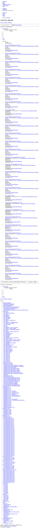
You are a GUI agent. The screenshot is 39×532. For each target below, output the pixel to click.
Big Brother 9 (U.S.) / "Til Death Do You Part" (12, 396)
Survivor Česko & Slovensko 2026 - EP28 (13, 101)
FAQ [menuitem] (4, 2)
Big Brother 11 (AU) (7, 416)
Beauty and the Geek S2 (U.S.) (9, 477)
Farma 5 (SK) (5, 499)
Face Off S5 (5, 488)
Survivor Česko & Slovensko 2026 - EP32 (13, 69)
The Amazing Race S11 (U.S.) (9, 428)
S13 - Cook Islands (6, 324)
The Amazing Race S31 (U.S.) (9, 449)
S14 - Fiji (5, 325)
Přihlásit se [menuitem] (5, 8)
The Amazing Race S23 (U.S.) (9, 441)
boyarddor (8, 217)
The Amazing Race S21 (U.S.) (9, 439)
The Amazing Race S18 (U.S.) (9, 435)
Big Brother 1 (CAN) (7, 409)
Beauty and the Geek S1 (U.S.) (9, 476)
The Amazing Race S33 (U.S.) (9, 451)
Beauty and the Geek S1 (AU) (8, 470)
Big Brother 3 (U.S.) (7, 389)
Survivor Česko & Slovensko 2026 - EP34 (13, 45)
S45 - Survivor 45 (6, 357)
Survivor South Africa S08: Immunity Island (11, 385)
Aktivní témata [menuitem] (5, 5)
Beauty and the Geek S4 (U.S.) (9, 480)
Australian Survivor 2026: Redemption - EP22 (13, 164)
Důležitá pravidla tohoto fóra (8, 303)
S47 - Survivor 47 (6, 359)
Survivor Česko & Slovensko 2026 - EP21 (13, 171)
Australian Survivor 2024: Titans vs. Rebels (11, 371)
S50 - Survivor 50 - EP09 (9, 109)
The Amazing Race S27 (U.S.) (9, 445)
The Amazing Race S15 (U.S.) (9, 432)
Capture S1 (5, 503)
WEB (4, 13)
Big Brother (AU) (6, 415)
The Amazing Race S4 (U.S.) (8, 421)
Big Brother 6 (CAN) (7, 414)
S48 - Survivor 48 (6, 360)
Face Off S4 (5, 487)
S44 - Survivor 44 (6, 355)
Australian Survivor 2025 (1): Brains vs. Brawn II (12, 372)
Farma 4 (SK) (5, 498)
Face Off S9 (5, 492)
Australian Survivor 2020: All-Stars (9, 367)
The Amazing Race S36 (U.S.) (9, 454)
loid (7, 46)
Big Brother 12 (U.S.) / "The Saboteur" (10, 399)
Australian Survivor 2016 (8, 363)
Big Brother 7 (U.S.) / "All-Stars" (9, 393)
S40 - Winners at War (7, 351)
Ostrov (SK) (5, 374)
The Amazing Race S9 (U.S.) (8, 426)
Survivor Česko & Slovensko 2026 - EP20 (13, 179)
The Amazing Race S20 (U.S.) (9, 438)
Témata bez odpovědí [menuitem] (7, 4)
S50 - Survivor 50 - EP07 (9, 195)
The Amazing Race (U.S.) (7, 417)
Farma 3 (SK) (5, 497)
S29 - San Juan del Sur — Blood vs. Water (11, 340)
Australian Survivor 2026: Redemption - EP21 (13, 202)
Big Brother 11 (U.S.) (7, 398)
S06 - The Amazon (6, 317)
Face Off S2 (5, 485)
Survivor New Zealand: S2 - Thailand (10, 382)
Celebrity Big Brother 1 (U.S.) (9, 407)
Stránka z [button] (5, 28)
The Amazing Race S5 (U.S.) (8, 422)
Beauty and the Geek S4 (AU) (8, 473)
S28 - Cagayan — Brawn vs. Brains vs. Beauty (12, 339)
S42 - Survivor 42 (6, 354)
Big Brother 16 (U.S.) (7, 403)
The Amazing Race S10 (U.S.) (9, 427)
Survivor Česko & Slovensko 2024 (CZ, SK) (11, 379)
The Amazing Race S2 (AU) (8, 461)
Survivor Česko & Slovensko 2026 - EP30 (13, 85)
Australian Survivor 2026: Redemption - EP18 (13, 209)
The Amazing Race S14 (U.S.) (9, 431)
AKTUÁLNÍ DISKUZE (7, 305)
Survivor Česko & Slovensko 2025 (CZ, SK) (11, 380)
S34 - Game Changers (7, 345)
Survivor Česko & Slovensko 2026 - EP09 (13, 273)
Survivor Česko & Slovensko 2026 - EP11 (13, 257)
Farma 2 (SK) (5, 496)
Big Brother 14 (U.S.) (7, 401)
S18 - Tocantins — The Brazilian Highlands (11, 329)
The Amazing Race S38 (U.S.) (9, 308)
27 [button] (3, 38)
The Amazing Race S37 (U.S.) (9, 455)
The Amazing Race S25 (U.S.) (9, 443)
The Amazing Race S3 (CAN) (8, 459)
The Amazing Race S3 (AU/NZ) (9, 462)
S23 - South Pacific (7, 334)
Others (4, 502)
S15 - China (5, 326)
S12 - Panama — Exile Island (8, 323)
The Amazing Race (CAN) (8, 456)
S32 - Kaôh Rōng (6, 343)
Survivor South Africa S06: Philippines (10, 383)
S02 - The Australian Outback (8, 313)
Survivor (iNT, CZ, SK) (7, 362)
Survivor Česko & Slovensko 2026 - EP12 (13, 249)
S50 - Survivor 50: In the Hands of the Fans (29, 110)
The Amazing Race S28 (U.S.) (9, 446)
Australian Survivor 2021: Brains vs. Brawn (11, 368)
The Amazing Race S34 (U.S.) (9, 452)
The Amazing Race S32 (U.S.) (9, 450)
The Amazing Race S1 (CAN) (8, 457)
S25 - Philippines (6, 336)
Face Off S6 (5, 489)
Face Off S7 (5, 490)
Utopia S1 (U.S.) (6, 501)
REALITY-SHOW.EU (7, 302)
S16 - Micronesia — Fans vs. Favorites (10, 327)
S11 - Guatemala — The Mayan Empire (10, 322)
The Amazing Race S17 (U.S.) (9, 434)
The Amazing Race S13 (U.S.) (9, 430)
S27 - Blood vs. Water (7, 338)
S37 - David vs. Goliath (7, 348)
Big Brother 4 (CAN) (7, 412)
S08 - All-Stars (6, 319)
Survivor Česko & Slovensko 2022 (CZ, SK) (11, 377)
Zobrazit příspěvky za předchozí (11, 281)
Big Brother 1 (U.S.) (7, 387)
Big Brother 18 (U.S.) (7, 405)
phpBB (6, 524)
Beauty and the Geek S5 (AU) (8, 474)
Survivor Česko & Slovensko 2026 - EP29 (13, 93)
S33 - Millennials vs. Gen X (8, 344)
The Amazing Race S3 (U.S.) (8, 420)
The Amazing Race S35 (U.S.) (9, 453)
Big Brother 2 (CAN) (7, 410)
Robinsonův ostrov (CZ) (7, 375)
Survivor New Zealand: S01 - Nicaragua (10, 381)
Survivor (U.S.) (6, 508)
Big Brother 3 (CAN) (7, 411)
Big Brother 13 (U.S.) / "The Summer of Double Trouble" (14, 400)
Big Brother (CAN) (6, 408)
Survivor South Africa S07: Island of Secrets (11, 384)
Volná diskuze (6, 519)
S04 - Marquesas (6, 315)
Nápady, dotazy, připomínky (8, 304)
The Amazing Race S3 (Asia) (8, 467)
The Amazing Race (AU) (7, 460)
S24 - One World (6, 335)
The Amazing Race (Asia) (7, 464)
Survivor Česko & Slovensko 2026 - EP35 (13, 53)
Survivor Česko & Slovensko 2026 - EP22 (13, 149)
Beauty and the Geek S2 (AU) (8, 471)
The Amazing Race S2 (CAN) (8, 458)
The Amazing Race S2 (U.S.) (8, 419)
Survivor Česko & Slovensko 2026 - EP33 (13, 61)
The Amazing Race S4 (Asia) (8, 468)
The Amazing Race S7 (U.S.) (8, 424)
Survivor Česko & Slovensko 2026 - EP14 (13, 232)
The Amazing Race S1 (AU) (8, 463)
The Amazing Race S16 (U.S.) (9, 433)
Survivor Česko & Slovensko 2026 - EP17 (13, 216)
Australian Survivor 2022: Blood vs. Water (11, 369)
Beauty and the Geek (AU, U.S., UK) (9, 469)
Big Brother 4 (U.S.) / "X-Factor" (9, 390)
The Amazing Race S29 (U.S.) (9, 447)
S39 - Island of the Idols (7, 350)
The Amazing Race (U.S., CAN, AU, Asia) (11, 511)
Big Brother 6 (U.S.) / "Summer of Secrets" (11, 392)
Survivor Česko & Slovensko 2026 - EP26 (13, 116)
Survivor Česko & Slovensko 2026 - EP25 (13, 124)
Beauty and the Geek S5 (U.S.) (9, 481)
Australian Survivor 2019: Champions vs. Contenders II (13, 366)
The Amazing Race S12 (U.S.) (9, 429)
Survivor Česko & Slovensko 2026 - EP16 (13, 224)
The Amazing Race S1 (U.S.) (8, 418)
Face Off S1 (5, 484)
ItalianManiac (8, 110)
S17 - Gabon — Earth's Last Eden (9, 328)
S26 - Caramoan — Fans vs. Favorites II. (10, 337)
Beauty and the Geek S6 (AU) (8, 475)
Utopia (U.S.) (5, 500)
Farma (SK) (5, 494)
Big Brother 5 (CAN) (7, 413)
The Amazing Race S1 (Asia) (8, 465)
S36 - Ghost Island (6, 347)
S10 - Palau (5, 321)
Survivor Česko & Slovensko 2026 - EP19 (13, 187)
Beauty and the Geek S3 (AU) (8, 472)
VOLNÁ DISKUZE (6, 518)
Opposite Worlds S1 (7, 504)
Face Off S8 (5, 491)
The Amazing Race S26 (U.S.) (9, 444)
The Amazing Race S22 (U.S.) (9, 440)
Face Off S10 (5, 493)
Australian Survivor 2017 (8, 364)
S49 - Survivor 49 (6, 361)
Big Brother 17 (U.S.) (7, 404)
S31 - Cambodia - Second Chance (9, 342)
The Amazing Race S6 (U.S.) (8, 423)
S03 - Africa (5, 314)
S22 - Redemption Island (8, 333)
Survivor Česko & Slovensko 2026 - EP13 (13, 240)
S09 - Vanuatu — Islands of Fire (9, 320)
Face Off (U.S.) (5, 483)
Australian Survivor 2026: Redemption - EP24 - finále (15, 157)
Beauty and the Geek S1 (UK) (8, 482)
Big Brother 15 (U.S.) (7, 402)
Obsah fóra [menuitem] (5, 1)
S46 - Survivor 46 (6, 358)
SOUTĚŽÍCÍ (5, 507)
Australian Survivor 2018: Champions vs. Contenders (13, 365)
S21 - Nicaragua (6, 332)
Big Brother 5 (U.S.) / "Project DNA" (10, 391)
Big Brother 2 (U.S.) (7, 388)
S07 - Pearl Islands (6, 318)
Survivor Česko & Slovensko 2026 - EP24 (13, 132)
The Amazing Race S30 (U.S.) (9, 448)
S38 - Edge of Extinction (8, 349)
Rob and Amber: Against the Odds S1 (10, 506)
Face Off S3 (5, 486)
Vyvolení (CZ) (6, 512)
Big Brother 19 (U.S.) (7, 406)
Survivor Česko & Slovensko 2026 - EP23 (13, 141)
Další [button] (4, 39)
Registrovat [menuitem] (5, 9)
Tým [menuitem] (3, 6)
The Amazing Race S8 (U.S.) (8, 425)
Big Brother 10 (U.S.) (7, 397)
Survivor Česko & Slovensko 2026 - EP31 (13, 77)
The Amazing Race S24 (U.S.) (9, 442)
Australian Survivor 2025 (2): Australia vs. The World (13, 373)
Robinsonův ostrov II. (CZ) (8, 376)
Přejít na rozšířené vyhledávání (6, 22)
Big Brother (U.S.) (6, 386)
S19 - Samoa (5, 330)
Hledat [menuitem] (4, 3)
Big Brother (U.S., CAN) (8, 509)
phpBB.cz (8, 527)
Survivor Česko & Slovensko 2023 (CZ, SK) (11, 378)
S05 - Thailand (6, 316)
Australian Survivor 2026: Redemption (28, 158)
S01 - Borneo (5, 312)
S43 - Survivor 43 (6, 356)
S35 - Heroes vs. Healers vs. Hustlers (10, 346)
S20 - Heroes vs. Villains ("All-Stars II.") (10, 331)
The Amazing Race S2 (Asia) (8, 466)
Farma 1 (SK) (5, 495)
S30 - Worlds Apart (6, 341)
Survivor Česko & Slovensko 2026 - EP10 (13, 265)
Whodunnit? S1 (6, 505)
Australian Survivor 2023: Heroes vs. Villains (11, 370)
